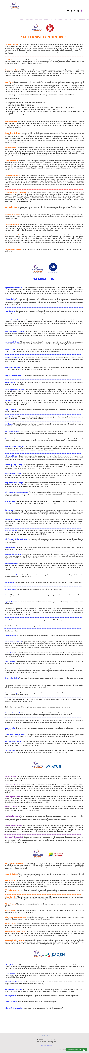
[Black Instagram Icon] (78, 11)
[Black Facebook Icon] (75, 11)
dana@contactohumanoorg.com (46, 1042)
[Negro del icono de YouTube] (68, 11)
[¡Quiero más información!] (76, 1049)
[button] (81, 11)
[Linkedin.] (71, 11)
